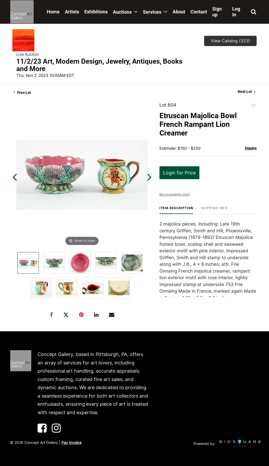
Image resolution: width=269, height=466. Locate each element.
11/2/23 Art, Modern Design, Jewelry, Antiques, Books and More (99, 65)
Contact (198, 11)
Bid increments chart (174, 194)
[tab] (176, 210)
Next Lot (246, 91)
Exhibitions (96, 11)
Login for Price (179, 173)
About (179, 11)
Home (53, 11)
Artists (72, 11)
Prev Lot (22, 93)
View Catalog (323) (230, 40)
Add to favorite (253, 106)
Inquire (251, 148)
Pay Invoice (71, 442)
